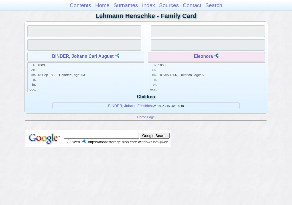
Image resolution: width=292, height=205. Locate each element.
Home (102, 5)
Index (148, 5)
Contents (80, 5)
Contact (192, 5)
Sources (169, 5)
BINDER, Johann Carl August (82, 56)
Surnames (125, 5)
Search (213, 5)
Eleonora (203, 56)
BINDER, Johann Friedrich (130, 106)
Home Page (146, 117)
